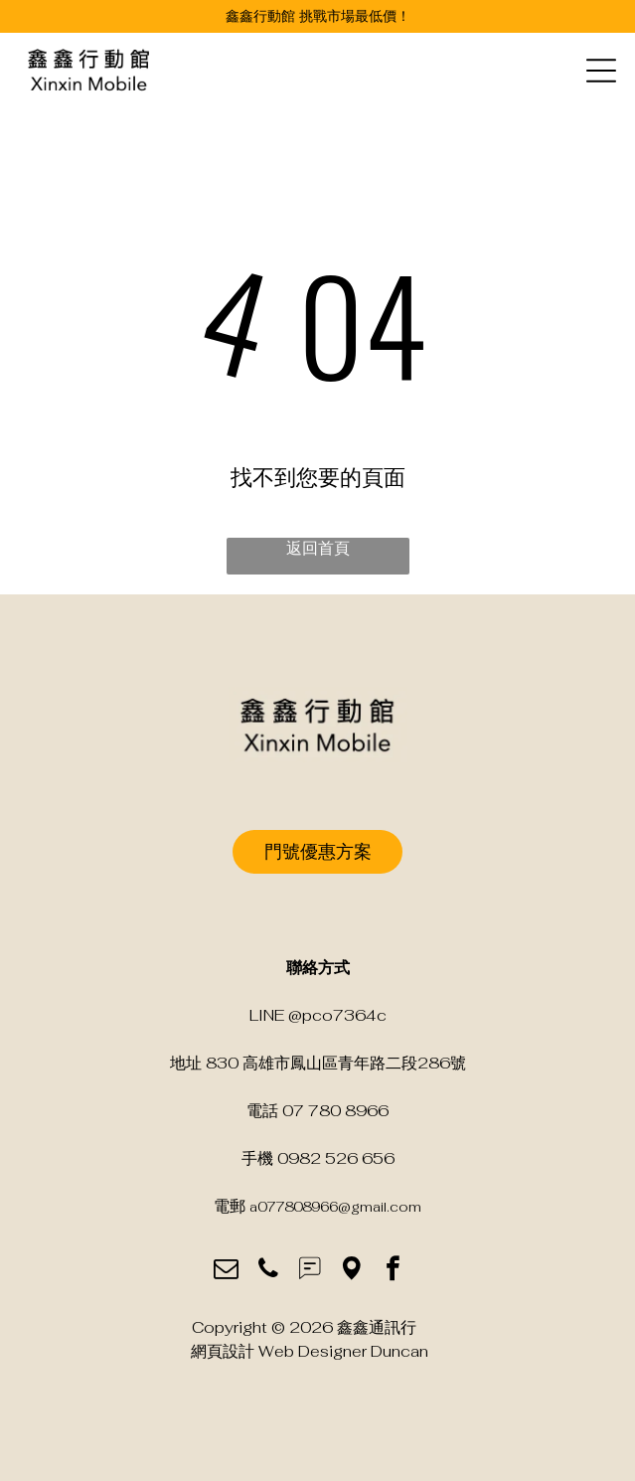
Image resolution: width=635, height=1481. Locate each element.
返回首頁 (318, 548)
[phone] (267, 1271)
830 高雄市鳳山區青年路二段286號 (336, 1063)
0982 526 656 (336, 1158)
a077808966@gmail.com (335, 1207)
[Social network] (309, 1271)
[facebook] (393, 1271)
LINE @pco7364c (318, 1015)
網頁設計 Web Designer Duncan (309, 1351)
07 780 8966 (335, 1110)
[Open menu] (601, 70)
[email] (226, 1271)
